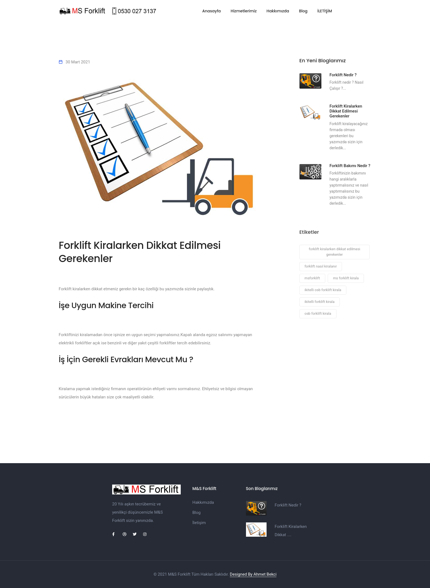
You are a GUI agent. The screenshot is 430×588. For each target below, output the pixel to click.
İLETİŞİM (324, 11)
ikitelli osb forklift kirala (323, 290)
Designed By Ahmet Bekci (253, 574)
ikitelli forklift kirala (320, 302)
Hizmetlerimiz (244, 11)
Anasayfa (211, 11)
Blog (303, 11)
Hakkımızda (278, 11)
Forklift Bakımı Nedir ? (350, 165)
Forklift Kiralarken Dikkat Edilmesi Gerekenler (346, 111)
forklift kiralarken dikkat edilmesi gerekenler (334, 252)
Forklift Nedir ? (343, 74)
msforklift (312, 278)
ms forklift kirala (346, 278)
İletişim (199, 522)
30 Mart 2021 (78, 62)
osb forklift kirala (318, 314)
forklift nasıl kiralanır (321, 267)
